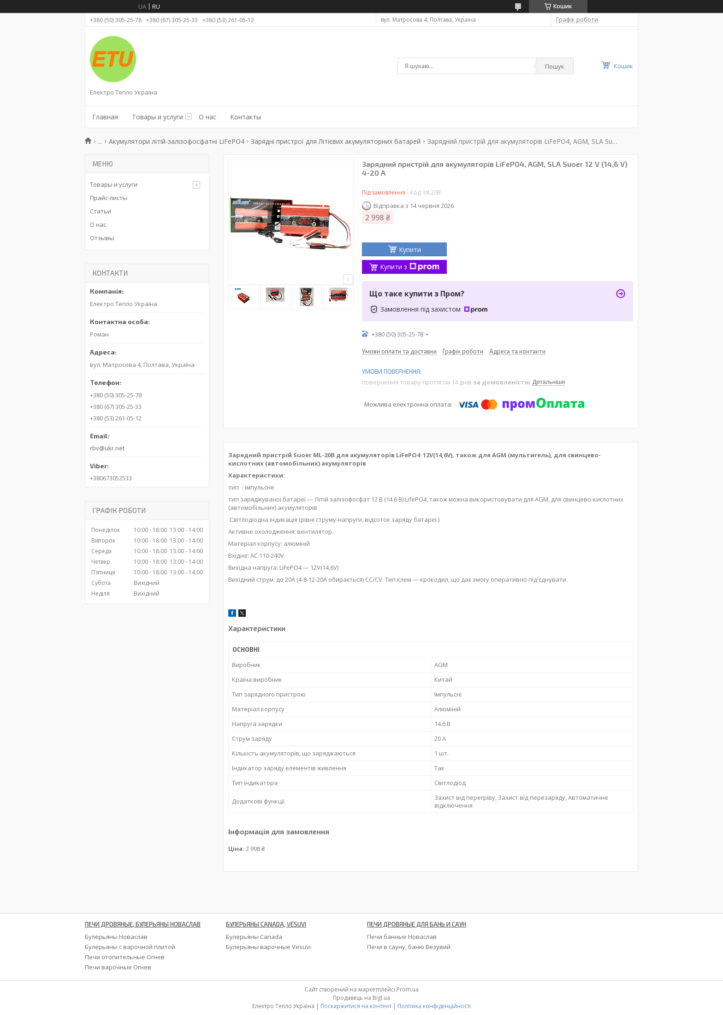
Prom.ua (408, 989)
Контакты (245, 116)
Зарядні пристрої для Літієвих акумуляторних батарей (336, 141)
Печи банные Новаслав (402, 936)
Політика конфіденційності (434, 1006)
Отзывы (102, 238)
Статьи (100, 211)
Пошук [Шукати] (554, 66)
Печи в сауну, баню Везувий (408, 947)
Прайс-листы (108, 198)
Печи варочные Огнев (118, 967)
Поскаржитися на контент (355, 1006)
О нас (207, 116)
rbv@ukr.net (107, 448)
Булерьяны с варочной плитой (130, 947)
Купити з (409, 266)
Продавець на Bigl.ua (361, 998)
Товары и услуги (157, 116)
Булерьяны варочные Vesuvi (268, 947)
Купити (410, 249)
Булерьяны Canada (254, 936)
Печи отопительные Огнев (125, 957)
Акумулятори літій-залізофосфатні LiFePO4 (176, 141)
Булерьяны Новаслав (116, 936)
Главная (105, 116)
